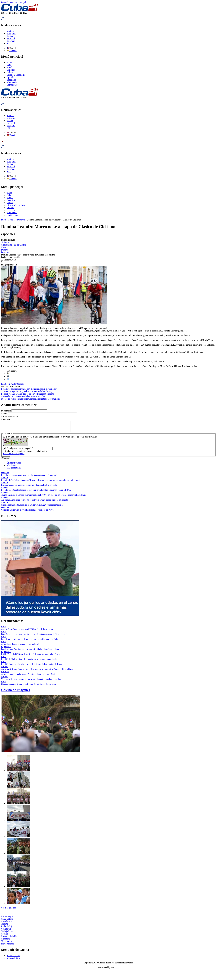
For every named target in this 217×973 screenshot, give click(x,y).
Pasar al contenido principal (13, 2)
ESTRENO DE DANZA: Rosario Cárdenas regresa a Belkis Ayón (30, 656)
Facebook (11, 38)
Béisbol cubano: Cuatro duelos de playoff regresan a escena (27, 394)
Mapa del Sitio (13, 960)
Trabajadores (7, 933)
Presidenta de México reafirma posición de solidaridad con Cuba (29, 641)
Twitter (10, 36)
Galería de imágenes (15, 692)
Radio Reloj (6, 928)
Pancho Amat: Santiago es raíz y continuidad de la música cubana (30, 651)
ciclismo (5, 242)
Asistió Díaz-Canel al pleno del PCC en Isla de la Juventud (27, 631)
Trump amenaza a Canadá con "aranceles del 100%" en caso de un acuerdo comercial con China (43, 497)
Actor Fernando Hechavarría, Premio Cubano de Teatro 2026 (28, 676)
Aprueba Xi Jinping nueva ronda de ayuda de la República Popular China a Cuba (37, 671)
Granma (4, 936)
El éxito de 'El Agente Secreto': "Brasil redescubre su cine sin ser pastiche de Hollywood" (40, 482)
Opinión (10, 77)
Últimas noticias (14, 465)
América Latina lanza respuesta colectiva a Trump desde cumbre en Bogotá (34, 502)
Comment (6, 419)
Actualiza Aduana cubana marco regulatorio (20, 646)
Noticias (11, 220)
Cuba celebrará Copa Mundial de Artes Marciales (23, 396)
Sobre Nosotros (13, 957)
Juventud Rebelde (9, 938)
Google (20, 384)
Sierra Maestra (7, 946)
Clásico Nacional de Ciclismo (14, 245)
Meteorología (7, 918)
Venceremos (6, 943)
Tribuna (4, 926)
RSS (9, 43)
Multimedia (12, 82)
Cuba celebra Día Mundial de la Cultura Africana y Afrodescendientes (32, 507)
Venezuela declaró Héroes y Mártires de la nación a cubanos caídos (31, 681)
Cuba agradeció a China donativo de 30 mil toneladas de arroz (28, 686)
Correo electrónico (9, 416)
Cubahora (5, 941)
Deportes (11, 70)
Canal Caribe (7, 921)
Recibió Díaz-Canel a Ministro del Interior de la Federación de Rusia (31, 666)
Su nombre (6, 411)
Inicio (9, 62)
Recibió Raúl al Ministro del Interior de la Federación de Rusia (29, 661)
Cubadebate (6, 923)
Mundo (10, 67)
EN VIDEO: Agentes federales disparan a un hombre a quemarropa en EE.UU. (36, 492)
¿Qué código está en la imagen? (18, 450)
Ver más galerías (8, 910)
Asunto (4, 413)
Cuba (9, 65)
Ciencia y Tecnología (16, 75)
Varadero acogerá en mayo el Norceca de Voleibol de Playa (27, 391)
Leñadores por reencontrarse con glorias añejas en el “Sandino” (29, 389)
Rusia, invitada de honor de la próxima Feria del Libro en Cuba (29, 487)
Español (12, 50)
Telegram (11, 41)
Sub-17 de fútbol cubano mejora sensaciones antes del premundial (30, 399)
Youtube (10, 31)
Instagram (11, 33)
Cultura (10, 72)
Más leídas (11, 467)
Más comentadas (14, 470)
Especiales (11, 80)
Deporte (4, 250)
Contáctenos (12, 85)
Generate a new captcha (13, 455)
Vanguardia (6, 931)
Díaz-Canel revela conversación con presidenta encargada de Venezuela (32, 636)
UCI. (116, 969)
